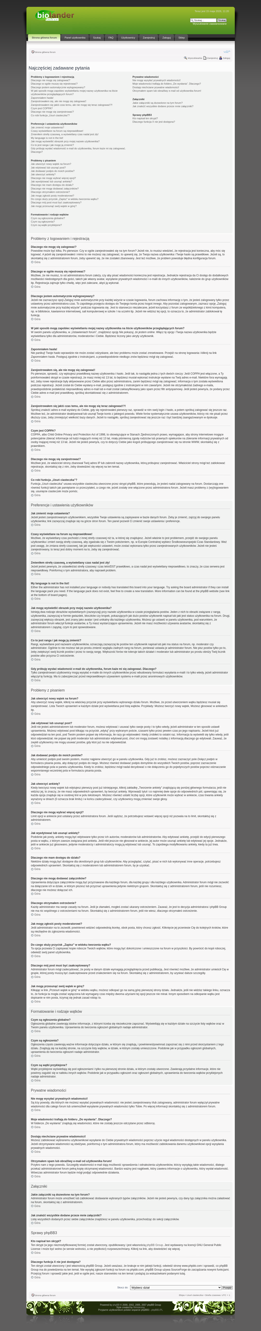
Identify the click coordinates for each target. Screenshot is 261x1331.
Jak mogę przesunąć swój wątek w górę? (54, 206)
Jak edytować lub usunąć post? (48, 167)
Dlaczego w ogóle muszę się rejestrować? (54, 83)
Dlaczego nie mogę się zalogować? (50, 80)
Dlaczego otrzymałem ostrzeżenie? (50, 192)
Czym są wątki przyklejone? (46, 225)
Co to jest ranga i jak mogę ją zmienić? (52, 145)
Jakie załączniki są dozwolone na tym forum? (157, 102)
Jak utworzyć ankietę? (43, 174)
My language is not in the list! (47, 138)
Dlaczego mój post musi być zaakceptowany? (56, 202)
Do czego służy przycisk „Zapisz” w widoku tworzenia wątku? (65, 199)
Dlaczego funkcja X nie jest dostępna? (153, 121)
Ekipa (182, 1295)
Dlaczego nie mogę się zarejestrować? (52, 111)
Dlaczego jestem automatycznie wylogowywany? (58, 87)
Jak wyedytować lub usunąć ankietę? (51, 181)
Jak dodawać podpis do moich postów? (53, 171)
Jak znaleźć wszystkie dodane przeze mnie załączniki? (162, 106)
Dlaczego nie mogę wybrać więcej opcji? (53, 178)
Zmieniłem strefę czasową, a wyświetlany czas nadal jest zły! (65, 134)
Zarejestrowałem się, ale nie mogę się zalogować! (58, 101)
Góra (37, 262)
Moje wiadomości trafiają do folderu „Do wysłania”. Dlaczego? (166, 83)
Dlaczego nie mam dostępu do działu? (52, 185)
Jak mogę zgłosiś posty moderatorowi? (52, 195)
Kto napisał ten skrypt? (145, 118)
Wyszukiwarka (195, 58)
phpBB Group (154, 1245)
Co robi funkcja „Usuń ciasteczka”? (50, 115)
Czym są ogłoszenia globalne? (48, 218)
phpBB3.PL (157, 1310)
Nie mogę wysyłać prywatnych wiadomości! (156, 80)
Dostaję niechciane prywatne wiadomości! (155, 87)
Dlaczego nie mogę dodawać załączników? (55, 188)
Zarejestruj (212, 58)
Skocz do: (122, 1287)
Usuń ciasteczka (195, 1295)
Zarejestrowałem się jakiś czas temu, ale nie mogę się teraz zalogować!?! (72, 105)
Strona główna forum (45, 52)
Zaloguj (226, 58)
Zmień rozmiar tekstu (227, 51)
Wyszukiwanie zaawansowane (210, 23)
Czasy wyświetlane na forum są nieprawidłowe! (57, 130)
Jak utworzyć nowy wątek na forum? (51, 164)
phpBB (116, 1305)
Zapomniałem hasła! (42, 97)
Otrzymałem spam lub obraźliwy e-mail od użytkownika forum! (166, 90)
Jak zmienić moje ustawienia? (47, 127)
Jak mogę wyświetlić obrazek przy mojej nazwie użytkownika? (65, 141)
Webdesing (139, 1307)
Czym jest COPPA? (42, 108)
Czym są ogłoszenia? (43, 221)
